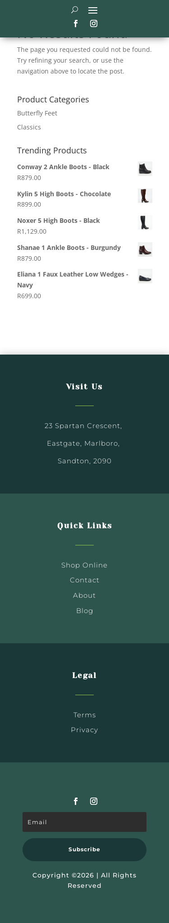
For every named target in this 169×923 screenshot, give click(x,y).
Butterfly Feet (37, 113)
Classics (29, 127)
